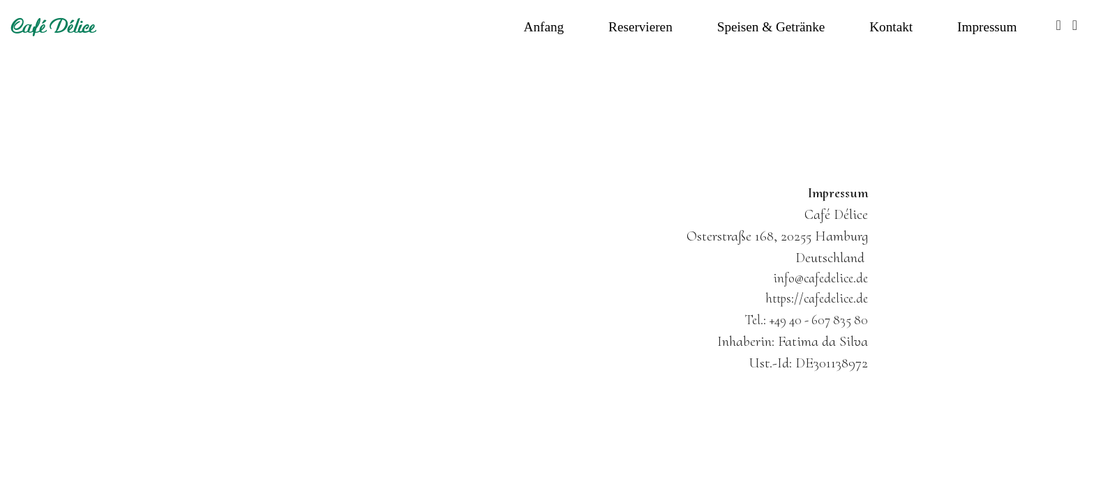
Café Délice (53, 27)
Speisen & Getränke (771, 27)
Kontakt (891, 27)
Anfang (544, 27)
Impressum (987, 27)
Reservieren (640, 27)
